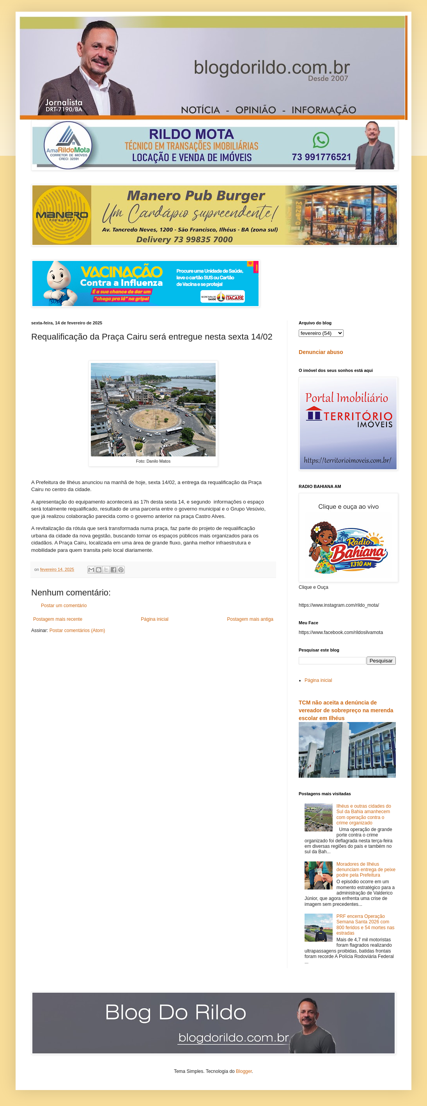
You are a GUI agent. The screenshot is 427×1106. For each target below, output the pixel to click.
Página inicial (154, 619)
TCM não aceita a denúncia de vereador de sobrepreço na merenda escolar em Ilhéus (346, 710)
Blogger (244, 1071)
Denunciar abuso (321, 352)
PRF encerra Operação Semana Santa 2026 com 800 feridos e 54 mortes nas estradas (366, 925)
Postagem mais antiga (250, 619)
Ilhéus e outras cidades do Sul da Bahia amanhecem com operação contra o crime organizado (364, 814)
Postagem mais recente (57, 619)
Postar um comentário (64, 605)
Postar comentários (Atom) (77, 630)
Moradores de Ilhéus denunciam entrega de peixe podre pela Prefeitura (366, 869)
